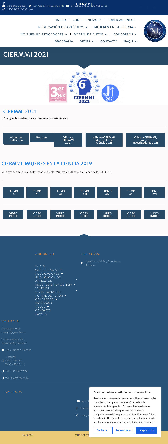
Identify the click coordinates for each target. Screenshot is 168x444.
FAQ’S (130, 41)
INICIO (61, 20)
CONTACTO (108, 41)
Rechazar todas (124, 430)
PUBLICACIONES (122, 20)
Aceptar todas (146, 430)
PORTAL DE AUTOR (90, 34)
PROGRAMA (64, 41)
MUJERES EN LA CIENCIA (115, 27)
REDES (87, 41)
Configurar (102, 430)
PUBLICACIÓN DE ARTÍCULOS (63, 27)
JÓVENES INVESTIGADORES (43, 34)
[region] (125, 412)
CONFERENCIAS (87, 20)
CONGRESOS (125, 34)
